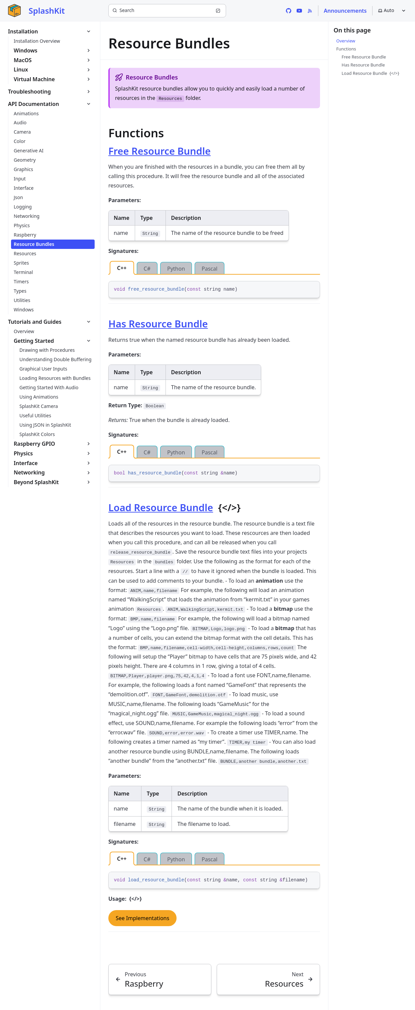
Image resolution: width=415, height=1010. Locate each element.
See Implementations (142, 918)
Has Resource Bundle (158, 323)
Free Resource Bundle (159, 150)
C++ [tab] (122, 268)
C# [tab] (147, 268)
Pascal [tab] (209, 268)
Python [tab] (176, 268)
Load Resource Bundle (160, 507)
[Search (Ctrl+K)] (167, 10)
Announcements (345, 10)
